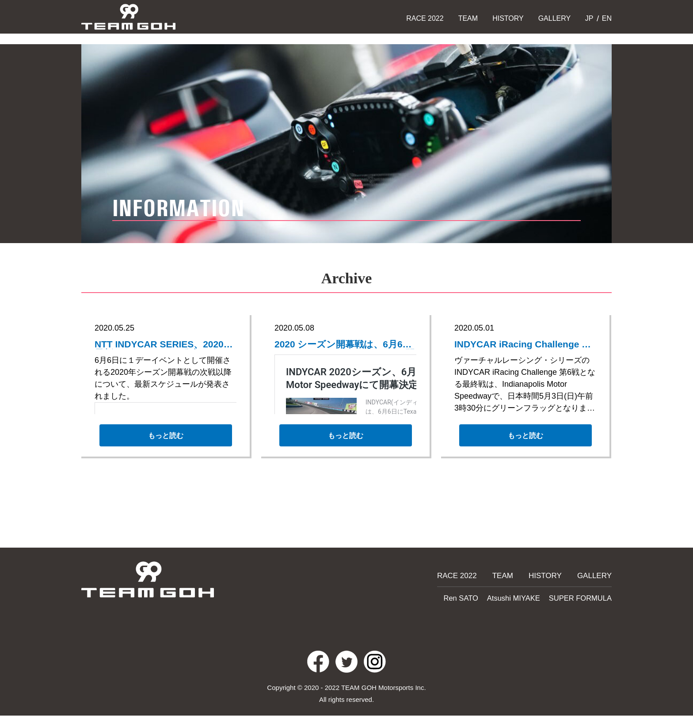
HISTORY (508, 18)
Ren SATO (473, 597)
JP (588, 18)
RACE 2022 (425, 18)
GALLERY (554, 18)
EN (606, 18)
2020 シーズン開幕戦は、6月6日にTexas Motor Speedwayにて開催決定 (344, 345)
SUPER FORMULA (583, 597)
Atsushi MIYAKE (522, 597)
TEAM (468, 18)
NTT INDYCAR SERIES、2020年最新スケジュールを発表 (161, 345)
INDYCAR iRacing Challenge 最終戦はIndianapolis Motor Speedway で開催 (502, 345)
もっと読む (165, 439)
